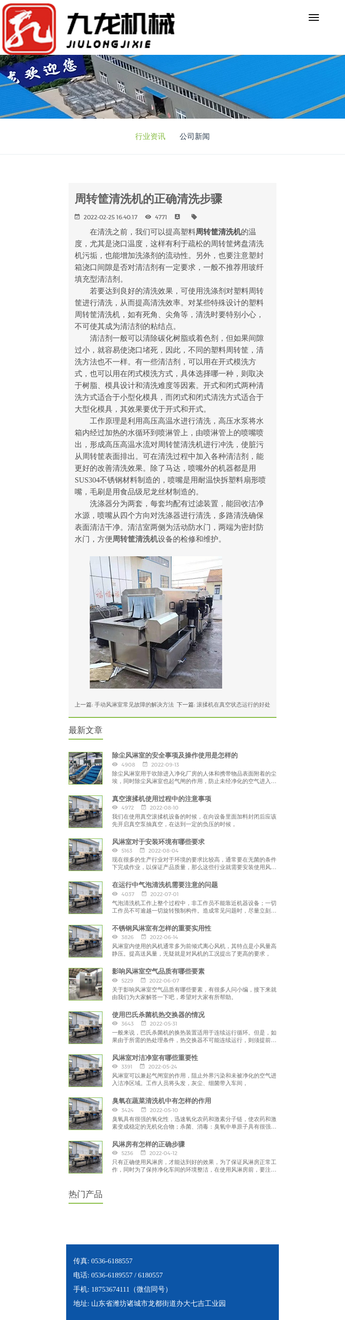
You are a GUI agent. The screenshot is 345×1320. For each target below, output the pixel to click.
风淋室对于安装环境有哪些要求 (158, 841)
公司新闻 (195, 136)
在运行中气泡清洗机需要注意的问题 (165, 885)
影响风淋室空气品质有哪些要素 (158, 971)
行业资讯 (150, 136)
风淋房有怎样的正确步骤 (148, 1144)
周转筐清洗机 (135, 539)
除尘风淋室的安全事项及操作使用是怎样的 (175, 755)
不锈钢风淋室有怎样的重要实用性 (161, 928)
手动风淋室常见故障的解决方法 (134, 704)
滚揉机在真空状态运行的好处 (233, 704)
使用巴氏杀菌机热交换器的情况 (158, 1014)
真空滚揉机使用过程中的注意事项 (161, 798)
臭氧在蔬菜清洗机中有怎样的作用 (161, 1100)
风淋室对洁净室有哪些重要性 (155, 1057)
